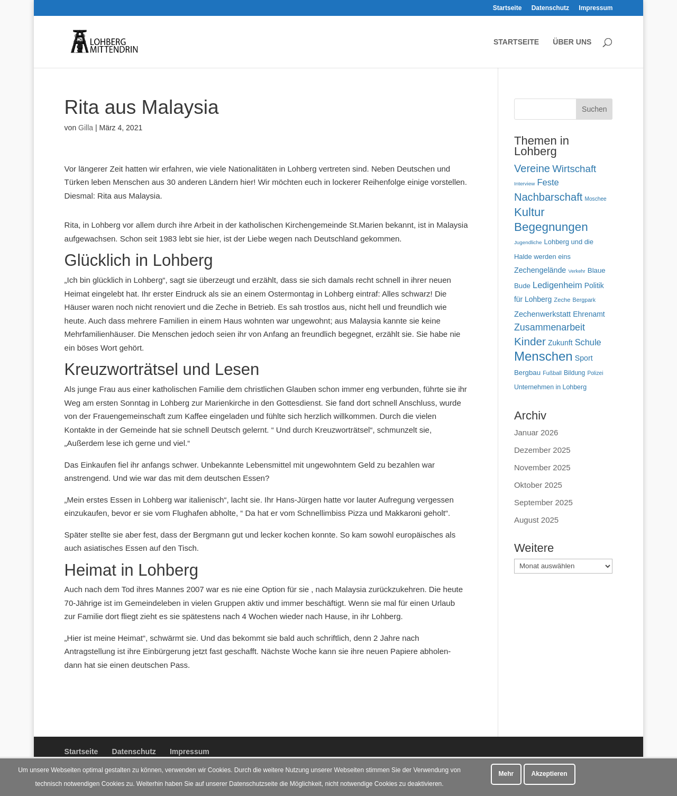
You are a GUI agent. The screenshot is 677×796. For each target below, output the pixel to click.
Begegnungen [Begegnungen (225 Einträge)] (551, 227)
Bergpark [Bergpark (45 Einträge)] (584, 300)
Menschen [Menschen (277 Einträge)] (543, 356)
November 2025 (542, 467)
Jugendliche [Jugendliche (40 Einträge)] (528, 242)
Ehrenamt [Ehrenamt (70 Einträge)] (589, 314)
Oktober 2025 (538, 484)
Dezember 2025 (542, 449)
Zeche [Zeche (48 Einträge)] (562, 300)
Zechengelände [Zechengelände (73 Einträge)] (540, 270)
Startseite (507, 8)
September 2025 (543, 502)
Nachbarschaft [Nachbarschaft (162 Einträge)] (548, 197)
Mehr (506, 773)
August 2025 (536, 519)
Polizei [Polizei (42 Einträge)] (595, 373)
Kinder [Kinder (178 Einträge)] (530, 341)
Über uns (572, 42)
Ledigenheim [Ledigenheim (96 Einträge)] (557, 285)
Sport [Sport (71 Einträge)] (584, 358)
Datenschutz (550, 8)
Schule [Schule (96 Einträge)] (588, 342)
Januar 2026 (536, 432)
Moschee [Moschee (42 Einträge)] (595, 199)
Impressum (595, 8)
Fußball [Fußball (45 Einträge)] (552, 373)
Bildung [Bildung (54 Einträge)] (574, 373)
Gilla (85, 127)
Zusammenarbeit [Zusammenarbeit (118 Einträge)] (549, 327)
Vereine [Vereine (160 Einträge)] (532, 168)
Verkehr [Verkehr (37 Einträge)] (576, 271)
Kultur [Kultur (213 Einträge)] (529, 212)
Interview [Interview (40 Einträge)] (524, 183)
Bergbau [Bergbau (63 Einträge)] (527, 373)
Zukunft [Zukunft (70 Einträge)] (560, 342)
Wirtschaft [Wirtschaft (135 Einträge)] (574, 168)
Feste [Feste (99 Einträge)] (548, 182)
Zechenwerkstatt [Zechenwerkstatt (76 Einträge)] (542, 314)
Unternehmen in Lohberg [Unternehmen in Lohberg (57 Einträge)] (550, 387)
